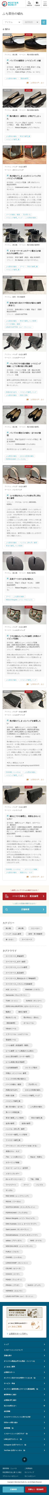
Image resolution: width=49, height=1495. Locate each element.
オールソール (29, 1023)
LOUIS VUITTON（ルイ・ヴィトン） (20, 1296)
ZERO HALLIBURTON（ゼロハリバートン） (23, 1006)
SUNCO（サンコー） (34, 1001)
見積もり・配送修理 (25, 896)
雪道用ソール (11, 1040)
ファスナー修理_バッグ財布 (16, 1135)
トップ (6, 1344)
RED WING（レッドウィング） (18, 1196)
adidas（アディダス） (14, 1241)
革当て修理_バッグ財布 (15, 1118)
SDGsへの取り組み (11, 1422)
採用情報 (8, 1428)
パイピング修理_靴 (13, 1101)
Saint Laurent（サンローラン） (17, 1229)
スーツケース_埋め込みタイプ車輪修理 (21, 978)
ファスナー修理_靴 (13, 1140)
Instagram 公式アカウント (15, 1445)
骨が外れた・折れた (31, 1017)
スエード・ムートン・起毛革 (17, 1168)
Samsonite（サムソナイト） (16, 995)
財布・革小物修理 (35, 934)
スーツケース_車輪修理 (15, 956)
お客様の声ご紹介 (10, 1400)
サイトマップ (29, 1472)
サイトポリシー (30, 1476)
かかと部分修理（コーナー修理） (18, 1056)
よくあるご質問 (9, 1367)
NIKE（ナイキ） (36, 1241)
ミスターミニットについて (13, 1350)
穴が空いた (33, 1084)
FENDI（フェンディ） (14, 1280)
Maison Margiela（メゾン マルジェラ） (21, 1218)
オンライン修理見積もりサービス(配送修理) (21, 1389)
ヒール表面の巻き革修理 (15, 1062)
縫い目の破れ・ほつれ (14, 1107)
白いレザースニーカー (14, 1179)
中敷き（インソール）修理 (16, 1073)
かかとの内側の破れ (33, 1090)
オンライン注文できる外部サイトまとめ (19, 1378)
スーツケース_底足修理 (15, 973)
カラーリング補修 (12, 1162)
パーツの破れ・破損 (13, 1084)
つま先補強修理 (12, 1068)
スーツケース (27, 939)
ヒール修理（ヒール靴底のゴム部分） (20, 1051)
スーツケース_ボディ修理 (15, 962)
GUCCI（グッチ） (35, 1285)
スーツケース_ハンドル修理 (16, 967)
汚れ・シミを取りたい (14, 1157)
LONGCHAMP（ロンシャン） (17, 1263)
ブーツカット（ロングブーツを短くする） (22, 1146)
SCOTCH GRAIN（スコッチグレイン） (21, 1207)
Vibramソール (11, 1029)
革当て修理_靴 (36, 1118)
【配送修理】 (11, 1023)
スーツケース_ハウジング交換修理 (19, 984)
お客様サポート (9, 1372)
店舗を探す (8, 1355)
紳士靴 (21, 928)
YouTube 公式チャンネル (14, 1450)
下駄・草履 (34, 1179)
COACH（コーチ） (13, 1274)
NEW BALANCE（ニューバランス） (19, 1246)
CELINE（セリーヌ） (14, 1268)
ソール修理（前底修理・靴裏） (18, 1045)
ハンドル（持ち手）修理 (15, 1129)
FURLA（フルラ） (13, 1252)
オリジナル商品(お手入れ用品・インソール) (19, 1361)
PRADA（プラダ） (13, 1285)
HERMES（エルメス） (14, 1291)
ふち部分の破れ (36, 1107)
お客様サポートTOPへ (18, 1334)
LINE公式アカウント (13, 1439)
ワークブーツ (11, 1185)
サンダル (9, 1190)
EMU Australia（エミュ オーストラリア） (21, 1224)
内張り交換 (10, 1096)
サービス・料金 (9, 1383)
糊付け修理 (22, 1012)
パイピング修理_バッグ (31, 1096)
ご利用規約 (28, 1468)
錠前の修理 (26, 1123)
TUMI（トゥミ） (12, 1001)
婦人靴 (8, 928)
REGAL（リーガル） (14, 1201)
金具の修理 (10, 1123)
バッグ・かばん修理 (13, 934)
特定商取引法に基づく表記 (12, 1472)
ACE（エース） (12, 990)
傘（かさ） (10, 939)
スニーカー (35, 928)
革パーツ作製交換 (12, 1112)
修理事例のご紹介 (10, 1395)
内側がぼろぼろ (12, 1090)
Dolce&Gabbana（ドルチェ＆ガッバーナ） (22, 1235)
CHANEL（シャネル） (14, 1257)
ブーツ (26, 1185)
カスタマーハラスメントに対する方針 (17, 1417)
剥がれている (11, 1017)
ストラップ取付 (31, 1068)
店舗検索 (37, 3)
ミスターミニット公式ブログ (15, 1434)
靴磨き (8, 1012)
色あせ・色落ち (36, 1157)
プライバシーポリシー (10, 1476)
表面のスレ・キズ (12, 1151)
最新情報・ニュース (10, 1468)
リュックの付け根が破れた (16, 1079)
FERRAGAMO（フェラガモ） (17, 1213)
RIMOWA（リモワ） (33, 990)
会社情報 (7, 1411)
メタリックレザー (12, 1174)
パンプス (39, 1185)
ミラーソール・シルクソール (17, 1034)
